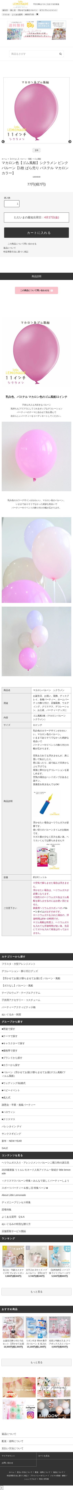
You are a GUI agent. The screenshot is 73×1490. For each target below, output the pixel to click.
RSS (41, 1479)
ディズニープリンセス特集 (16, 1202)
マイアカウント (8, 1456)
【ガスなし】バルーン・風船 (20, 159)
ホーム (4, 159)
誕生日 (5, 10)
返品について (9, 248)
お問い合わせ (7, 1463)
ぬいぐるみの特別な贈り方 (16, 1224)
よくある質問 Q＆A (13, 1216)
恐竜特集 (6, 1209)
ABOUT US (29, 14)
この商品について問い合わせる (19, 244)
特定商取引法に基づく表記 (15, 252)
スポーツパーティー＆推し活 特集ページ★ (25, 1187)
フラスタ (6, 14)
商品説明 (36, 276)
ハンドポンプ (53, 777)
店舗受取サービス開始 (14, 1231)
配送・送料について (42, 1472)
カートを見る (44, 1456)
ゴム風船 (37, 159)
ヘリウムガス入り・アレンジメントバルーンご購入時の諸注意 (35, 1162)
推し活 (12, 10)
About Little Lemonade (14, 1195)
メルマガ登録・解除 (58, 1476)
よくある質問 (17, 14)
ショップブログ (30, 1479)
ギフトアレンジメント (48, 10)
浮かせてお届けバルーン (27, 10)
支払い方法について (24, 1472)
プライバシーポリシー (39, 1476)
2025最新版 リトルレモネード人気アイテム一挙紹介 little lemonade (36, 1171)
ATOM (46, 1479)
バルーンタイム (52, 829)
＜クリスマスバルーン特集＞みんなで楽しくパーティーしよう (35, 1180)
